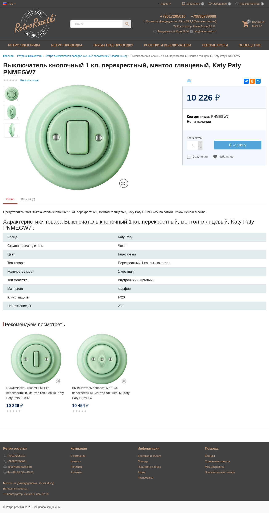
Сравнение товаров (217, 461)
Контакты (76, 472)
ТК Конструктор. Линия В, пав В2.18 (26, 494)
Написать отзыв (29, 80)
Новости (166, 3)
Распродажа (145, 477)
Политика (76, 466)
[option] (36, 378)
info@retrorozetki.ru (205, 31)
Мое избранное (214, 466)
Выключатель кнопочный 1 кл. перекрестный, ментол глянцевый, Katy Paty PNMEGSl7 (35, 393)
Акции (141, 472)
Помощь (143, 461)
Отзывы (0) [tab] (28, 199)
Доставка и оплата (149, 455)
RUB (10, 3)
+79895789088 (203, 16)
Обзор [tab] (10, 199)
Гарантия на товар (149, 466)
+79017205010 (173, 16)
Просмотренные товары (220, 472)
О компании (78, 455)
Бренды (210, 455)
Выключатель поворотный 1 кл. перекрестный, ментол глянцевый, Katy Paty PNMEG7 (101, 393)
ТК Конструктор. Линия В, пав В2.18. (195, 26)
